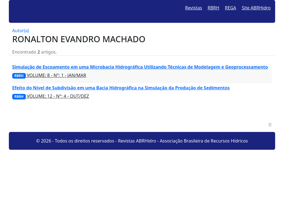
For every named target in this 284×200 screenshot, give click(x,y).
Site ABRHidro (256, 8)
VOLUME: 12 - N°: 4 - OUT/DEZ (50, 96)
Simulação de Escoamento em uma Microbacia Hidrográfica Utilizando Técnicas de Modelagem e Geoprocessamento (140, 67)
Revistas (193, 8)
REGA (230, 8)
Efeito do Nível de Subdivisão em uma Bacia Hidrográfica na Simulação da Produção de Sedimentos (121, 88)
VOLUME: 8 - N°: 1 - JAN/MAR (49, 75)
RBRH (213, 8)
